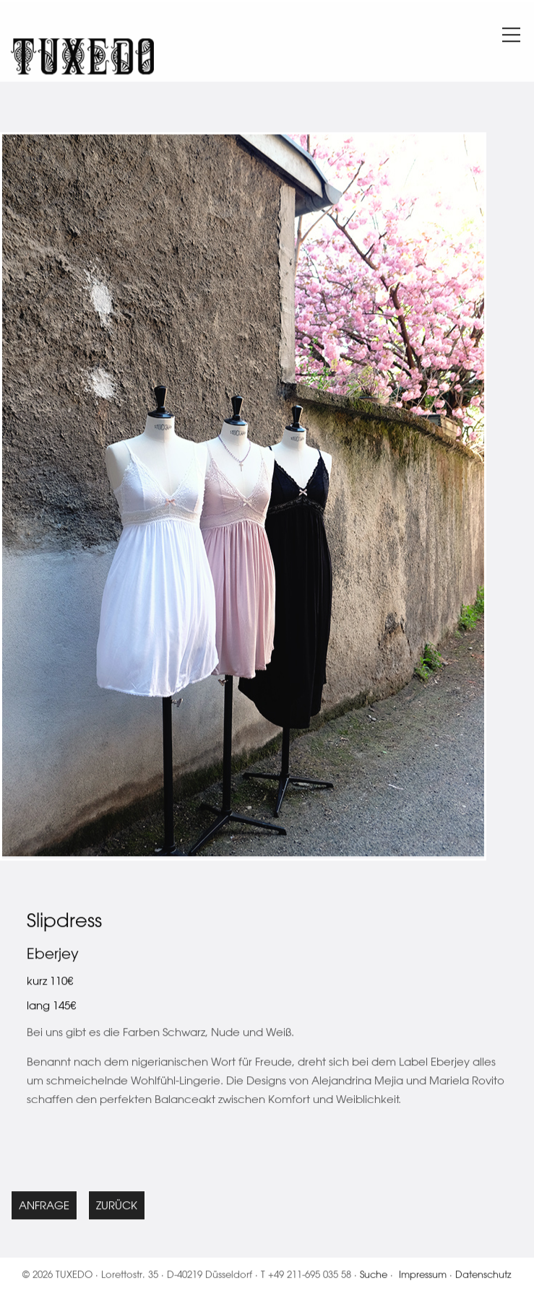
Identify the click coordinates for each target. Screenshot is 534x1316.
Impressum (423, 1277)
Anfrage (44, 1208)
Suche (373, 1277)
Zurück (116, 1208)
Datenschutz (483, 1277)
